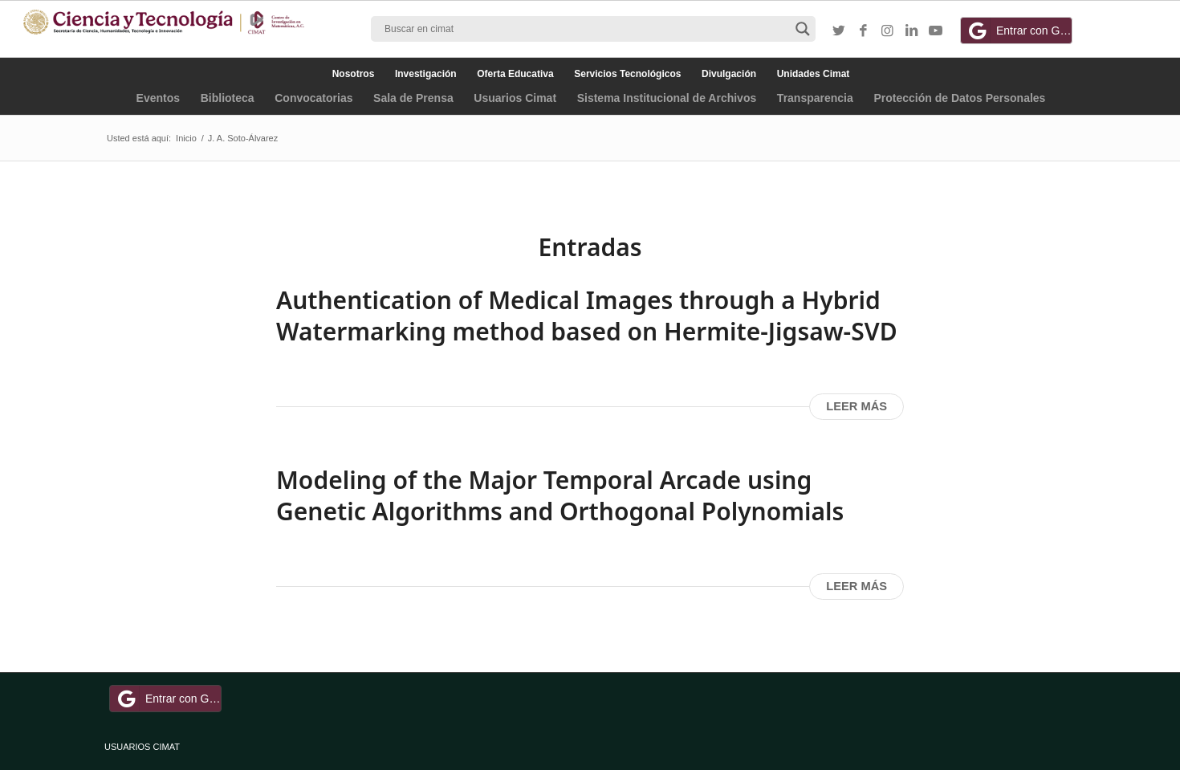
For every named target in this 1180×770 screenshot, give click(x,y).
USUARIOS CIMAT (142, 747)
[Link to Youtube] (935, 31)
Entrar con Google (1018, 30)
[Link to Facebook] (863, 31)
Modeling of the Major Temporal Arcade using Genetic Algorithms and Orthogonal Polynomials (560, 495)
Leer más (856, 406)
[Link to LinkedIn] (911, 31)
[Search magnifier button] (802, 29)
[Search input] (586, 29)
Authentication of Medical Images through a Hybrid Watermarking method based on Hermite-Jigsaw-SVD (586, 315)
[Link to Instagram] (887, 31)
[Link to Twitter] (839, 31)
